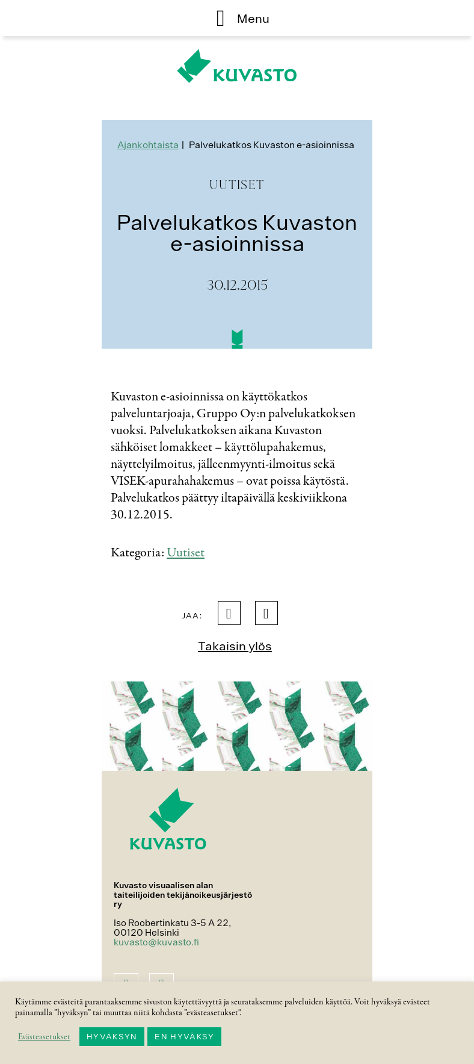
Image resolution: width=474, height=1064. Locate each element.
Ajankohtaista (148, 144)
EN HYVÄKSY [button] (184, 1036)
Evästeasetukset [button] (44, 1036)
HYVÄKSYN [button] (112, 1036)
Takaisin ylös (235, 646)
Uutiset (186, 553)
